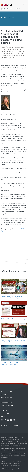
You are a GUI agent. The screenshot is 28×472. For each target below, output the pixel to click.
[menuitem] (14, 391)
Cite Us (3, 416)
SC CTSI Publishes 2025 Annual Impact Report (14, 319)
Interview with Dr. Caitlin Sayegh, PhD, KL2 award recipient (13, 341)
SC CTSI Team (5, 413)
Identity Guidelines (5, 425)
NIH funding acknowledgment (14, 443)
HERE (2, 465)
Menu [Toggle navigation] (24, 5)
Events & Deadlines (6, 402)
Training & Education (7, 397)
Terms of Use (15, 425)
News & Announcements (8, 405)
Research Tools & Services (8, 392)
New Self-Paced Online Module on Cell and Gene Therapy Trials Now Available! (13, 363)
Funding (3, 394)
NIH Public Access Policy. (15, 445)
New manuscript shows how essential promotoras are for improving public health (13, 297)
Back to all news (8, 18)
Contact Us (4, 411)
